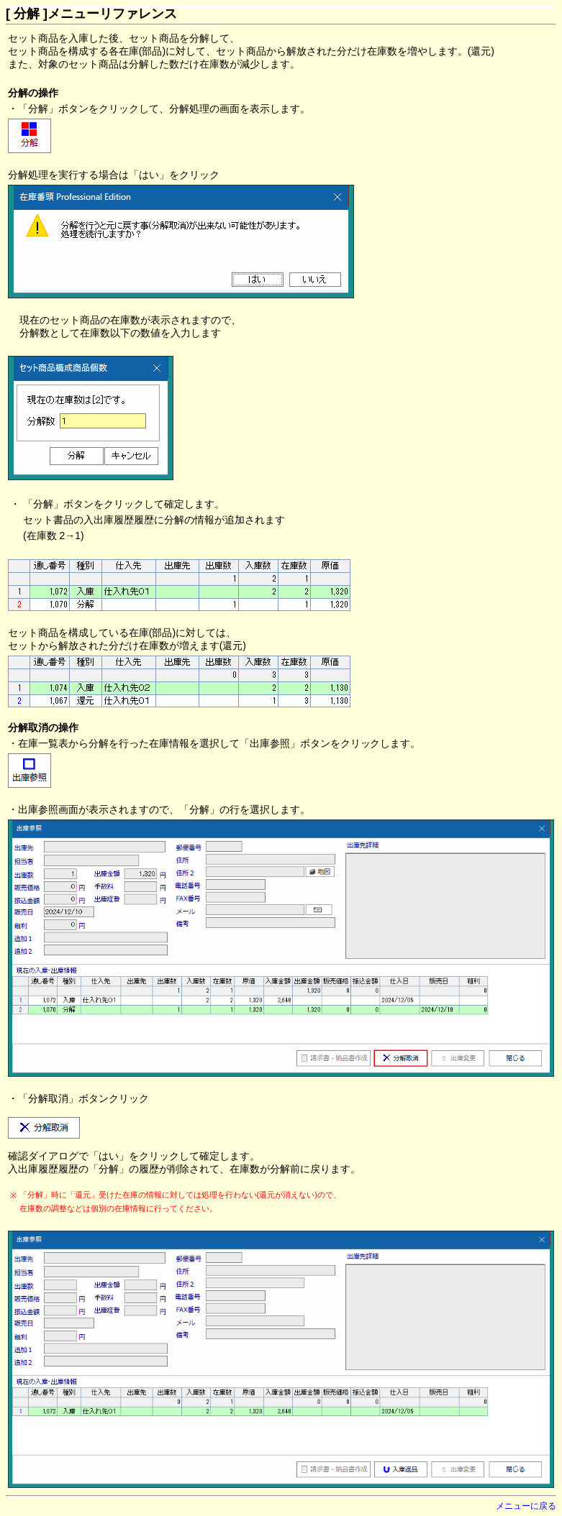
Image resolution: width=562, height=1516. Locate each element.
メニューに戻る (526, 1506)
